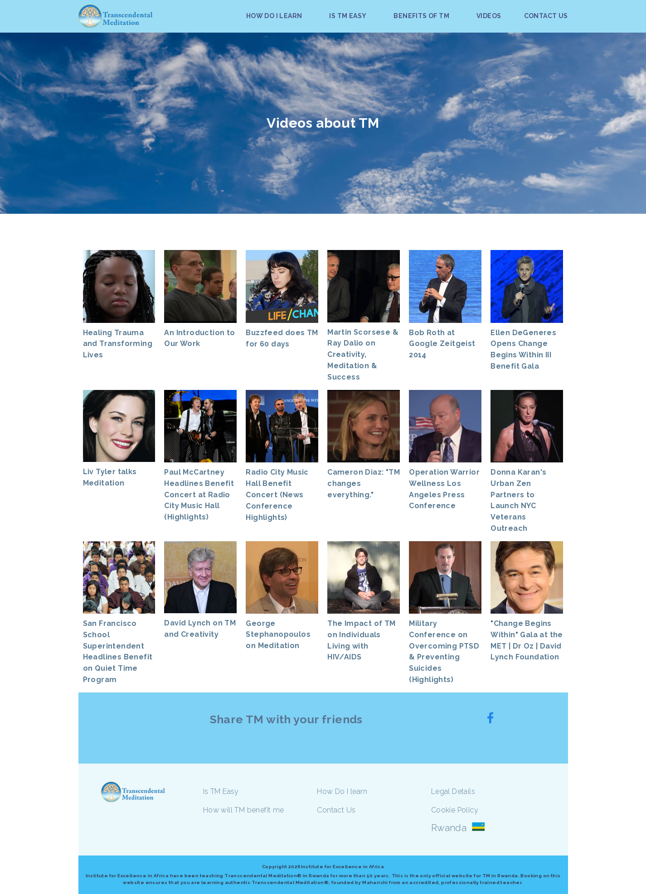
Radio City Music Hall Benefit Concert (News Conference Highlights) (277, 494)
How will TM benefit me (243, 810)
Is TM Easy (221, 791)
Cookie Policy (454, 810)
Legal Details (453, 791)
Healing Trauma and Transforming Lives (117, 344)
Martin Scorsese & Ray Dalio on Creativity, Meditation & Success (362, 354)
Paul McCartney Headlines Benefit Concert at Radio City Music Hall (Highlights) (199, 494)
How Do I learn (342, 791)
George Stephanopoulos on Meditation (278, 634)
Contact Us (336, 810)
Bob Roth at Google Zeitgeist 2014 (442, 344)
